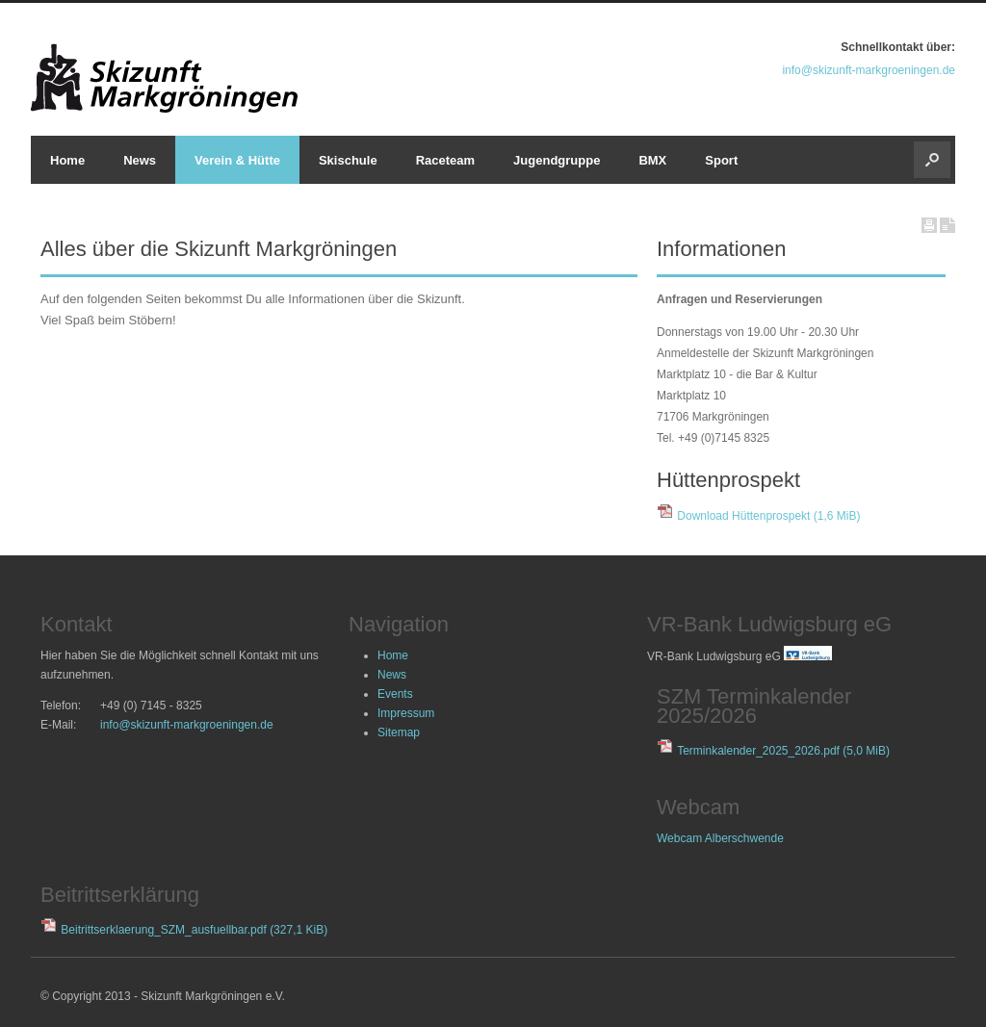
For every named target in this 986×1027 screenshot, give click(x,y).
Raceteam (445, 160)
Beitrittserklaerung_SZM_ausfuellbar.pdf (194, 930)
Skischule (348, 160)
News (139, 160)
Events (395, 694)
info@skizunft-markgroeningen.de (868, 70)
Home (67, 160)
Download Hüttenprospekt (768, 516)
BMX (652, 160)
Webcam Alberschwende (720, 838)
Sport (721, 160)
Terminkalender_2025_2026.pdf (783, 750)
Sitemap (398, 732)
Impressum (405, 713)
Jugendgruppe (556, 160)
